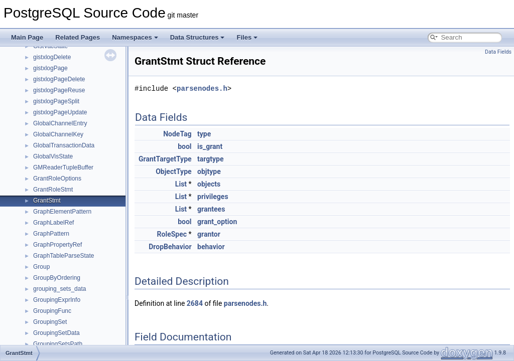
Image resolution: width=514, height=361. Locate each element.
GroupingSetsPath (57, 343)
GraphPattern (51, 233)
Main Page (27, 37)
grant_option (217, 222)
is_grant (209, 146)
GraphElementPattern (62, 211)
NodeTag (177, 134)
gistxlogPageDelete (59, 79)
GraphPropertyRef (57, 244)
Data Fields (498, 52)
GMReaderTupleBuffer (63, 167)
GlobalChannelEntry (60, 123)
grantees (211, 209)
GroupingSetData (56, 332)
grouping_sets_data (59, 288)
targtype (210, 159)
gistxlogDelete (52, 57)
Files (247, 37)
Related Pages (77, 37)
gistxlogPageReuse (59, 90)
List (181, 184)
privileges (212, 197)
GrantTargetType (165, 159)
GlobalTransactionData (63, 145)
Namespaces (135, 37)
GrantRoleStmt (53, 189)
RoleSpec (172, 234)
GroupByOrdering (56, 277)
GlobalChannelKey (58, 134)
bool (184, 146)
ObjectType (173, 171)
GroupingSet (50, 321)
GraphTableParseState (63, 255)
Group (41, 266)
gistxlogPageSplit (56, 101)
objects (208, 184)
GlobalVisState (53, 156)
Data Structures (197, 37)
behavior (211, 247)
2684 (195, 303)
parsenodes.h (202, 88)
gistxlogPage (50, 68)
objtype (209, 171)
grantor (208, 234)
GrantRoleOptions (57, 178)
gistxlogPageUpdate (60, 112)
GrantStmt (47, 200)
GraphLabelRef (53, 222)
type (204, 134)
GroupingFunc (52, 310)
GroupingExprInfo (56, 299)
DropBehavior (170, 247)
